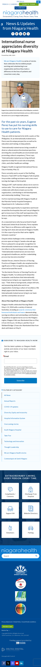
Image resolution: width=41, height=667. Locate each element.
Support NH (10, 513)
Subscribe (20, 381)
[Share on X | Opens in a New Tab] (28, 33)
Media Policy (17, 622)
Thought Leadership (11, 447)
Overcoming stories (11, 424)
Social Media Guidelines (29, 622)
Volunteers (10, 533)
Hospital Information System (14, 418)
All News (7, 395)
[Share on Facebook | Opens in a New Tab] (13, 33)
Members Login (7, 626)
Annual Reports (9, 401)
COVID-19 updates (11, 407)
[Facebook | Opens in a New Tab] (4, 663)
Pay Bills (20, 1)
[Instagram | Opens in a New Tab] (12, 663)
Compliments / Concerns (10, 495)
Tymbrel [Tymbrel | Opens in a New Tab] (12, 656)
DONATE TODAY (28, 4)
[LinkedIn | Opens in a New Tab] (21, 663)
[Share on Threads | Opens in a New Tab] (16, 33)
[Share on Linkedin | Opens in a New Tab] (20, 33)
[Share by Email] (24, 33)
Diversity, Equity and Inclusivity (15, 412)
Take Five (7, 436)
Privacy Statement (7, 622)
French (5, 4)
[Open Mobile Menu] (38, 2)
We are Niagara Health (12, 61)
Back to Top (5, 630)
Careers (13, 4)
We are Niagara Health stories (15, 453)
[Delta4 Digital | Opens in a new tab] (13, 649)
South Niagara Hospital (12, 430)
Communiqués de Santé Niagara (15, 459)
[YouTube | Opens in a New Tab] (17, 663)
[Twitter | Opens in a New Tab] (8, 663)
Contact (21, 8)
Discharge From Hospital (31, 495)
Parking (31, 533)
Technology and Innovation (14, 441)
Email (6, 356)
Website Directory (31, 513)
